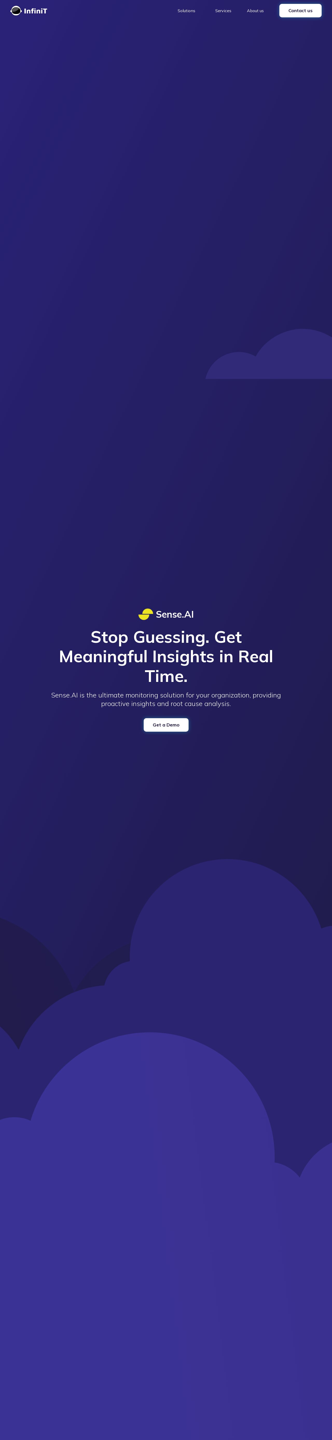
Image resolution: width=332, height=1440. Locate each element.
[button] (189, 11)
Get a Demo (166, 725)
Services (223, 10)
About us (255, 10)
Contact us (300, 10)
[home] (28, 11)
